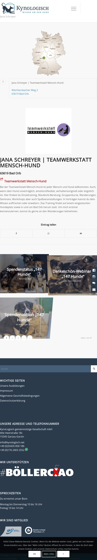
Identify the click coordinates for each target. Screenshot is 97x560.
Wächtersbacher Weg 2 (25, 90)
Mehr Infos (49, 554)
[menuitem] (72, 8)
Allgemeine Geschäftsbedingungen (19, 395)
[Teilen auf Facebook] (16, 233)
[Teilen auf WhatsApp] (49, 233)
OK (34, 554)
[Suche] (48, 368)
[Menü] (72, 8)
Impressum (6, 390)
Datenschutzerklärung (12, 400)
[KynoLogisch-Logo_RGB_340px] (25, 8)
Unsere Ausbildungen (12, 385)
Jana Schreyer (8, 16)
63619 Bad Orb (20, 93)
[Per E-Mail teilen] (81, 233)
